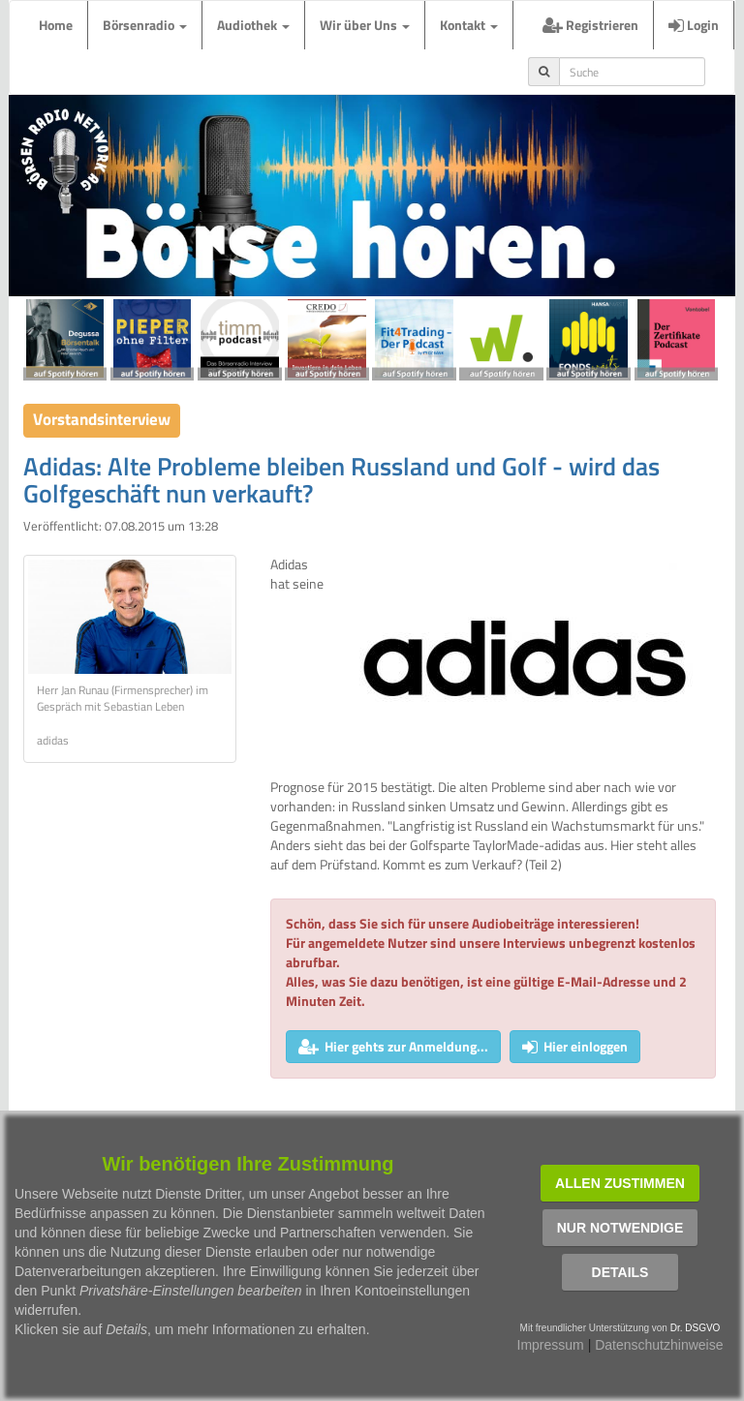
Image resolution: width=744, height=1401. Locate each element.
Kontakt (469, 25)
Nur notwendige (620, 1227)
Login (693, 25)
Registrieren (590, 25)
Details (620, 1272)
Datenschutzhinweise (659, 1345)
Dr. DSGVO (695, 1328)
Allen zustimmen (620, 1183)
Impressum (550, 1345)
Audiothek (253, 25)
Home (56, 25)
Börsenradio (145, 25)
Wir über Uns (365, 25)
